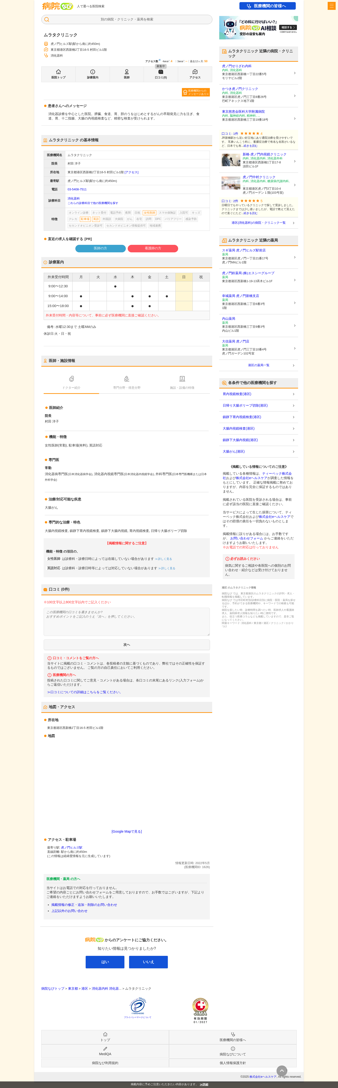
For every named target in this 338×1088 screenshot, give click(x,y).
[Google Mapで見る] (127, 831)
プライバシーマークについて (137, 1017)
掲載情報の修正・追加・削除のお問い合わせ (84, 905)
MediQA (105, 1054)
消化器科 (74, 198)
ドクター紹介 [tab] (71, 387)
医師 (127, 77)
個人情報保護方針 (233, 1063)
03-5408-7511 (77, 189)
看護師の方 (153, 248)
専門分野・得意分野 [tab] (127, 387)
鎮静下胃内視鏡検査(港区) (242, 417)
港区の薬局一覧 (258, 365)
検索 (150, 19)
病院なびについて (233, 1054)
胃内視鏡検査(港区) (237, 394)
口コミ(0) (161, 77)
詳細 (205, 1084)
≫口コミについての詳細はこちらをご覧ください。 (85, 692)
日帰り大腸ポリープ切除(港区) (245, 405)
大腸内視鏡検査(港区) (238, 428)
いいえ (148, 962)
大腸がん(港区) (234, 451)
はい (105, 962)
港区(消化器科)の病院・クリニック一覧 (259, 222)
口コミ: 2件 (230, 201)
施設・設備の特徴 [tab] (182, 387)
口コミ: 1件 (230, 133)
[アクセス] (131, 172)
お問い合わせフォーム (246, 538)
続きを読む (251, 145)
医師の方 (100, 248)
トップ (105, 1040)
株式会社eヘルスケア (251, 478)
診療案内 (92, 77)
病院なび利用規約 (105, 1063)
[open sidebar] (332, 6)
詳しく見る (164, 559)
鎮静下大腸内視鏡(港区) (240, 440)
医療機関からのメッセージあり (197, 92)
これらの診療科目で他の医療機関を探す (93, 203)
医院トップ (58, 77)
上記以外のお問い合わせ (69, 911)
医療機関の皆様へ (270, 6)
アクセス (195, 77)
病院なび (57, 6)
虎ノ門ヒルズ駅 (71, 847)
